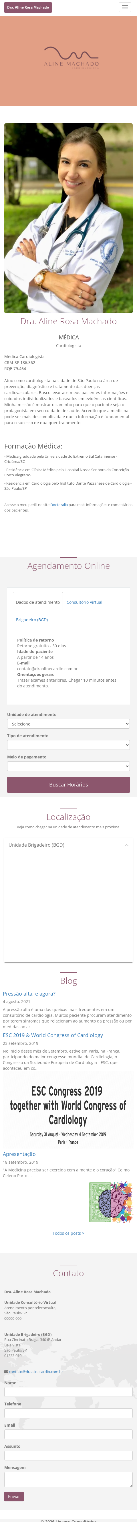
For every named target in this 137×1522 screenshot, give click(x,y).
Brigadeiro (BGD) (32, 619)
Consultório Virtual (84, 602)
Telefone (12, 1404)
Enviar (14, 1496)
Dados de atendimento (38, 602)
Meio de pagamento (27, 757)
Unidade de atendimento (32, 714)
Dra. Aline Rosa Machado (28, 7)
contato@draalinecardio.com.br (36, 1371)
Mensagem (15, 1467)
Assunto (12, 1446)
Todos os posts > (68, 1233)
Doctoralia (59, 504)
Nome (10, 1382)
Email (9, 1425)
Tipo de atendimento (28, 735)
